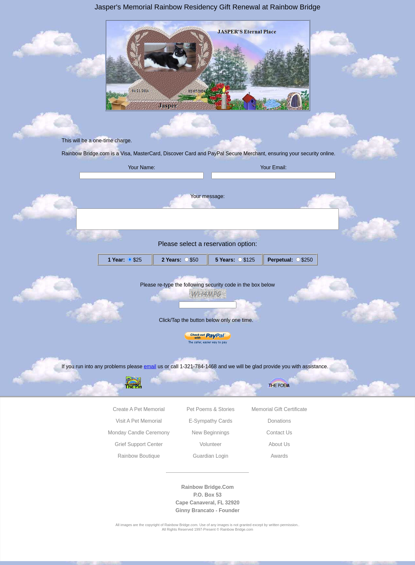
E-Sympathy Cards (210, 425)
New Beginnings (211, 436)
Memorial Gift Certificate (279, 413)
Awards (279, 460)
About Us (279, 448)
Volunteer (211, 448)
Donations (279, 425)
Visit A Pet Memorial (139, 425)
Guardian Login (210, 460)
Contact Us (279, 436)
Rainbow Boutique (139, 460)
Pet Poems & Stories (211, 413)
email (150, 370)
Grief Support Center (139, 448)
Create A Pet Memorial (139, 413)
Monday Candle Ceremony (139, 436)
